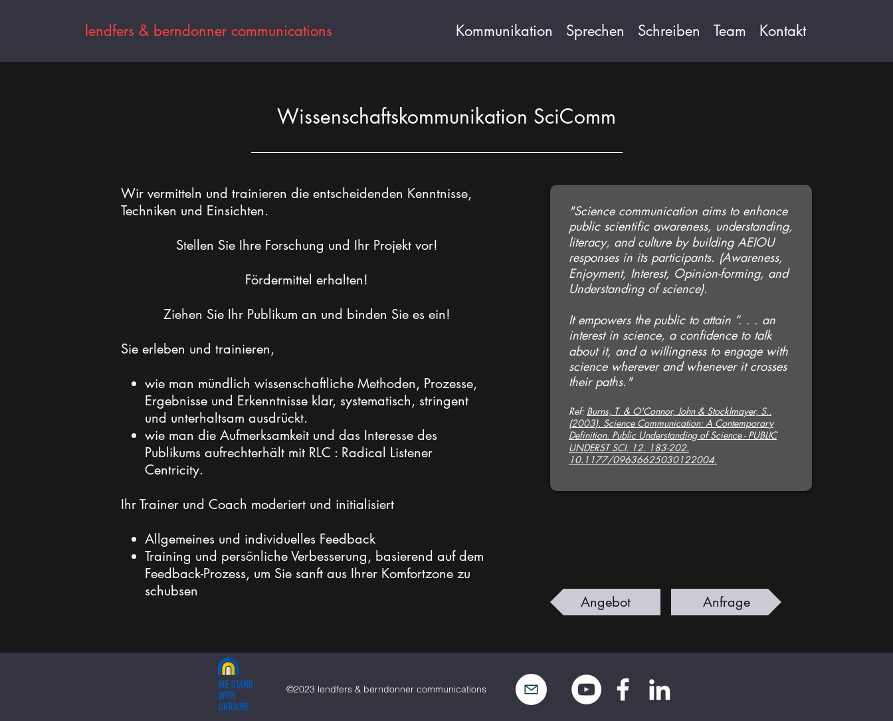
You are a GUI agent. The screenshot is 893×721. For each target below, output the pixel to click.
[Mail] (531, 689)
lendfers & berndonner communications (208, 30)
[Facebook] (623, 689)
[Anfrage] (726, 602)
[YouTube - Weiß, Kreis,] (586, 689)
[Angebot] (605, 602)
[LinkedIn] (659, 689)
